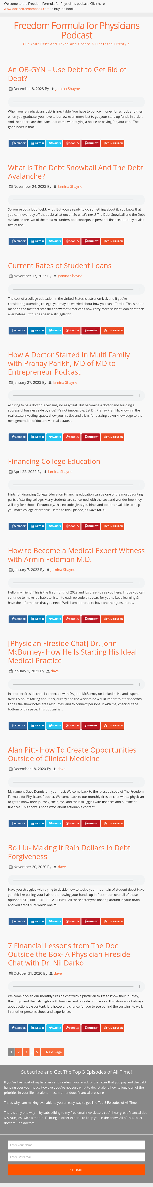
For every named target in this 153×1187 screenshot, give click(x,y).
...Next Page (52, 1052)
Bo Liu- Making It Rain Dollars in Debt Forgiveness (69, 852)
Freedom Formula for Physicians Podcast (76, 30)
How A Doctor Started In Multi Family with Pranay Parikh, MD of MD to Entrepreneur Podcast (69, 363)
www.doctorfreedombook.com (26, 9)
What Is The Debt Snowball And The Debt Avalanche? (76, 172)
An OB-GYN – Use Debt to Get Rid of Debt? (68, 74)
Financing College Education (54, 461)
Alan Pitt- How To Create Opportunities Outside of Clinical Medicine (73, 754)
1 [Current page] (11, 1052)
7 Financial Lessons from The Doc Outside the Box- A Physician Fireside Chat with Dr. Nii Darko (69, 954)
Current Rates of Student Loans (60, 265)
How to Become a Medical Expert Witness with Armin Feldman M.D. (64, 555)
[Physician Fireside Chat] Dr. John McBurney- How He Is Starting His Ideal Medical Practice (73, 651)
